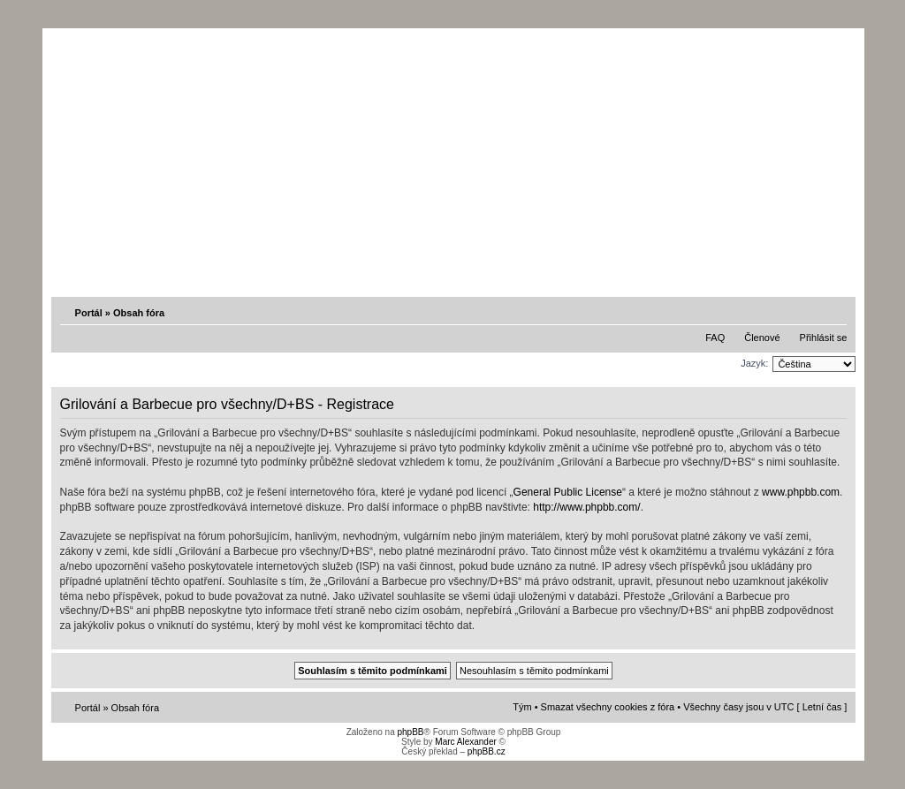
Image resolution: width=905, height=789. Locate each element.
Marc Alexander (465, 742)
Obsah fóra (138, 312)
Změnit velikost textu (835, 311)
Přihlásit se (824, 337)
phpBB (410, 732)
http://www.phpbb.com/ (586, 507)
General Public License (567, 492)
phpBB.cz (487, 751)
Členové (762, 337)
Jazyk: (754, 363)
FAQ (715, 337)
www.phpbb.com (801, 492)
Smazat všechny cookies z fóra (608, 707)
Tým (522, 707)
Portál (89, 312)
